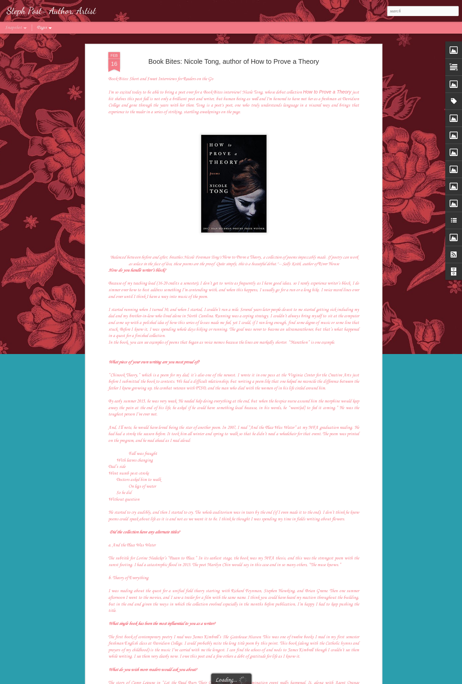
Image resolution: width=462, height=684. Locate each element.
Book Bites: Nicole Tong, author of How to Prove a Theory (233, 61)
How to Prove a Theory (327, 92)
